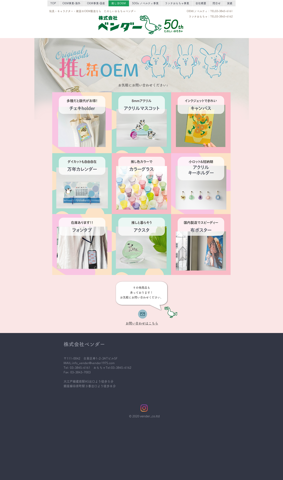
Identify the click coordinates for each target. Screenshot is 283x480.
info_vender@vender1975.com (93, 363)
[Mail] (142, 314)
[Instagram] (144, 408)
